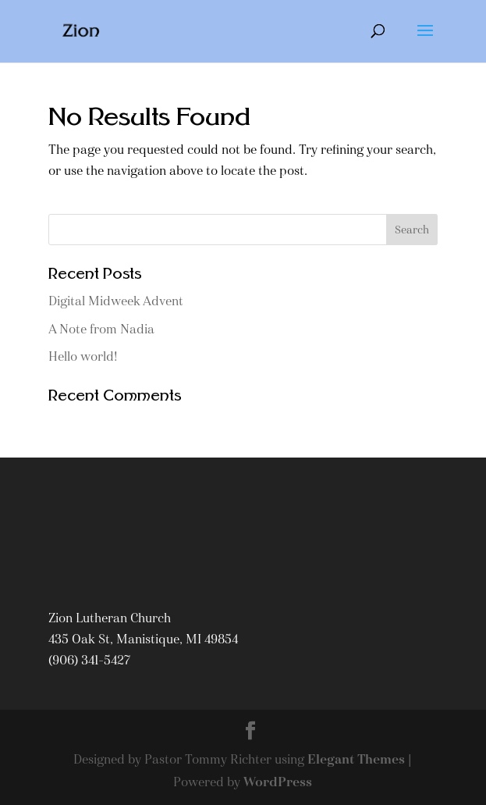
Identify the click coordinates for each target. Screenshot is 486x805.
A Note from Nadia (101, 329)
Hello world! (83, 356)
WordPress (277, 782)
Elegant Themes (356, 759)
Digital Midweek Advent (115, 301)
